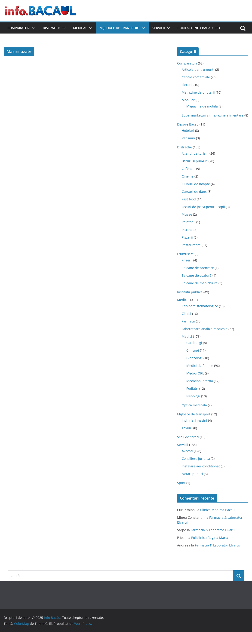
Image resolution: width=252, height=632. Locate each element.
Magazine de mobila (202, 106)
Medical (80, 28)
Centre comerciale (196, 77)
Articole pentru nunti (198, 69)
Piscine (187, 229)
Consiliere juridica (196, 458)
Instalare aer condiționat (201, 466)
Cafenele (188, 168)
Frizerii (187, 260)
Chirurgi (192, 350)
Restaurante (191, 245)
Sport (181, 483)
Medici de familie (199, 365)
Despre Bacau (188, 124)
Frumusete (185, 254)
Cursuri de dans (194, 191)
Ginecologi (194, 358)
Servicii (158, 28)
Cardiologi (194, 343)
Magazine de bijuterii (198, 92)
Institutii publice (190, 292)
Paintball (188, 222)
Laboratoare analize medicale (204, 329)
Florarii (187, 85)
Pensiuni (188, 138)
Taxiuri (187, 428)
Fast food (189, 199)
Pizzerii (187, 237)
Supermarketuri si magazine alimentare (212, 115)
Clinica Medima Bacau (217, 510)
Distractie (52, 28)
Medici (187, 336)
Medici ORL (195, 373)
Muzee (187, 214)
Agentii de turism (195, 153)
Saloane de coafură (197, 275)
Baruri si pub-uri (195, 161)
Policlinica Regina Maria (209, 537)
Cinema (188, 176)
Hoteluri (188, 130)
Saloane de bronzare (198, 268)
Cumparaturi (18, 28)
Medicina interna (199, 381)
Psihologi (193, 396)
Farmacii (188, 321)
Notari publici (192, 474)
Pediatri (192, 388)
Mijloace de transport (120, 28)
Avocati (187, 451)
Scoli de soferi (188, 437)
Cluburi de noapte (196, 184)
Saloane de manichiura (200, 283)
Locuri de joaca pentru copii (203, 207)
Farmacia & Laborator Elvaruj (213, 530)
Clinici (186, 313)
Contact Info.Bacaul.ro (199, 28)
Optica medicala (194, 405)
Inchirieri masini (194, 420)
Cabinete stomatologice (200, 306)
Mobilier (188, 100)
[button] (32, 28)
